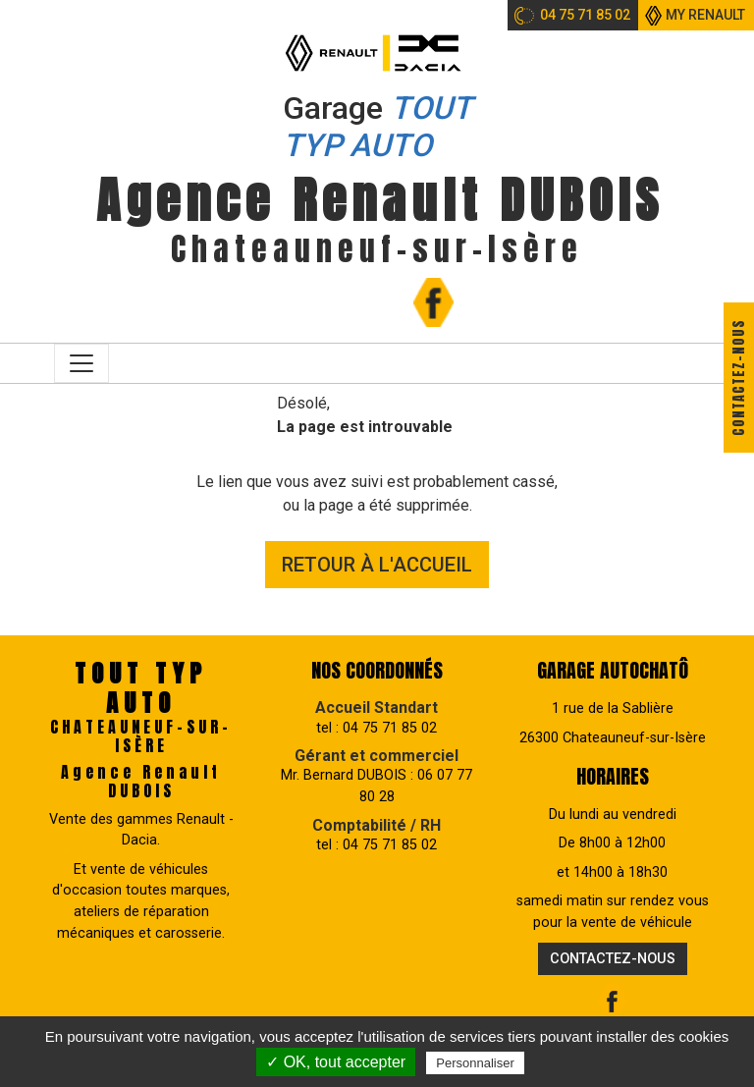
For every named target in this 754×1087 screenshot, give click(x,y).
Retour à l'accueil (377, 564)
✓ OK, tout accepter (335, 1062)
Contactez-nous (738, 377)
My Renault (705, 15)
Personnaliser (475, 1063)
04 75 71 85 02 (585, 15)
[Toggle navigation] (81, 363)
